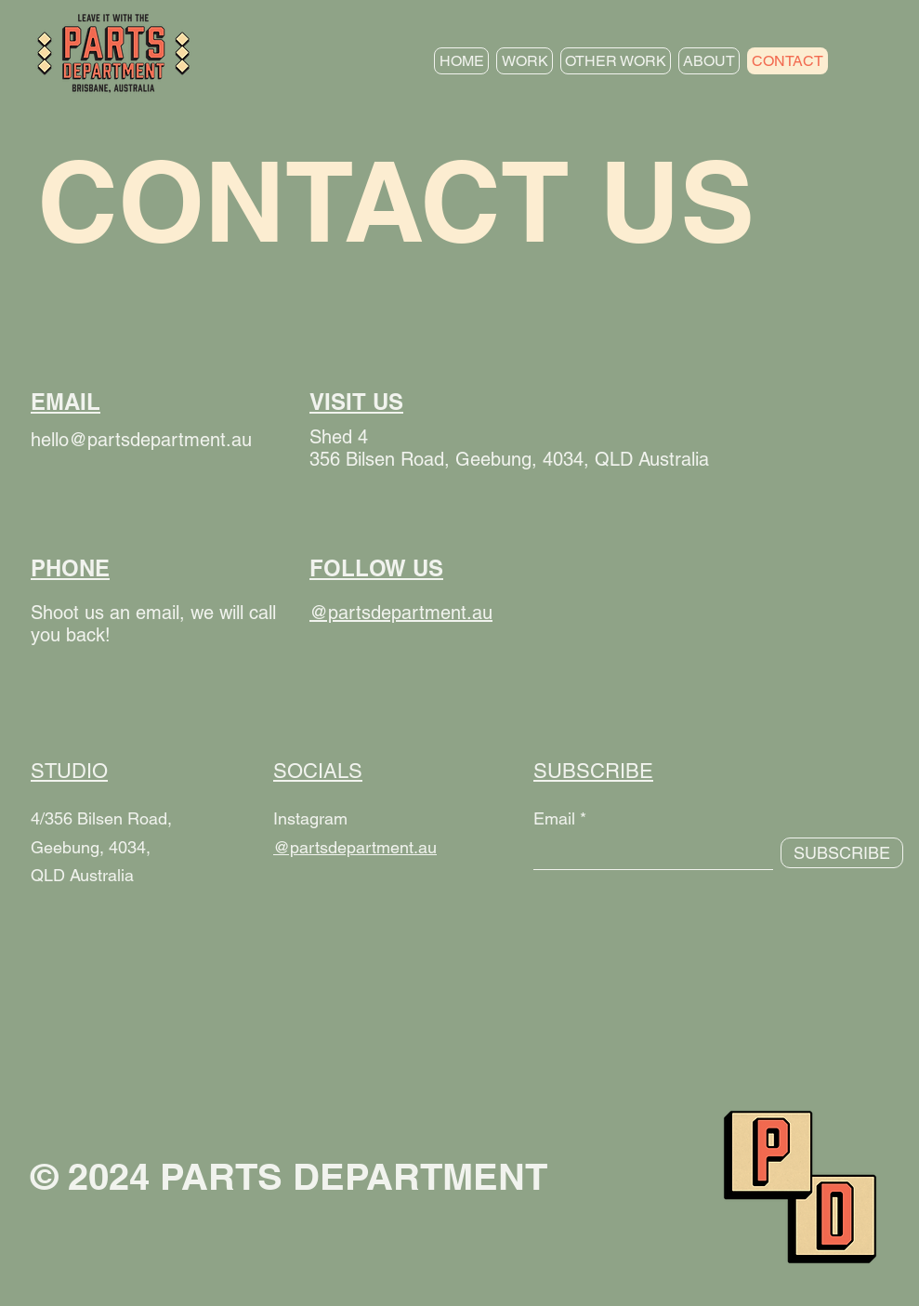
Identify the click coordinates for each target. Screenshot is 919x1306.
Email (554, 819)
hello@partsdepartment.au (141, 440)
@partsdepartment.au (355, 847)
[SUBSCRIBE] (842, 853)
